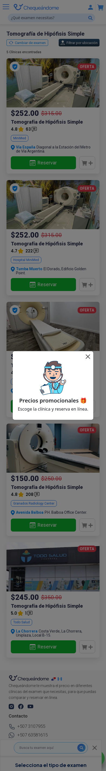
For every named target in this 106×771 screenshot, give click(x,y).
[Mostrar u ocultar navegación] (6, 7)
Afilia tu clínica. (54, 745)
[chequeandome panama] (54, 679)
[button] (12, 706)
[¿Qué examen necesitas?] (51, 17)
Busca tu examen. (24, 745)
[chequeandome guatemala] (60, 679)
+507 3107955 (27, 726)
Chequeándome (70, 763)
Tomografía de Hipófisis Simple (47, 121)
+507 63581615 (28, 735)
